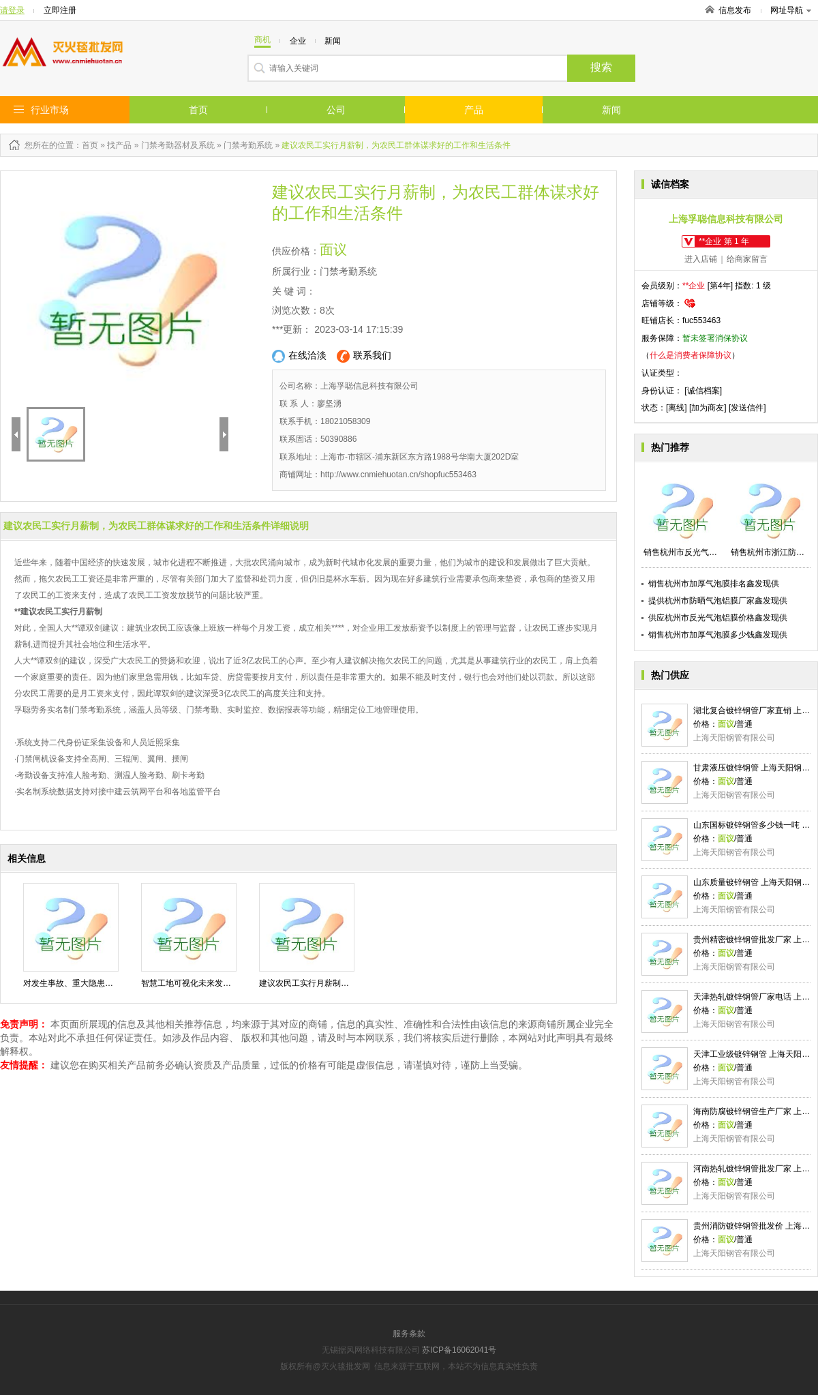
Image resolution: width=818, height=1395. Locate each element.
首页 (198, 109)
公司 (336, 109)
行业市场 (50, 109)
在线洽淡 (299, 356)
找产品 (119, 145)
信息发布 (734, 10)
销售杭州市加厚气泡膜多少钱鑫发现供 (717, 635)
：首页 (86, 145)
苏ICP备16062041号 (459, 1350)
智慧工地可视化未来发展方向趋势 (202, 983)
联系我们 (364, 356)
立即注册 (60, 10)
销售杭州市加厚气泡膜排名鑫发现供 (713, 583)
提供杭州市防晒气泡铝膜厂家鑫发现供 (717, 600)
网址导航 (790, 10)
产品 (473, 109)
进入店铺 (700, 259)
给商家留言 (747, 259)
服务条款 (409, 1333)
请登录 (12, 10)
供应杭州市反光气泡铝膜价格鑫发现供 (717, 617)
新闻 (611, 109)
